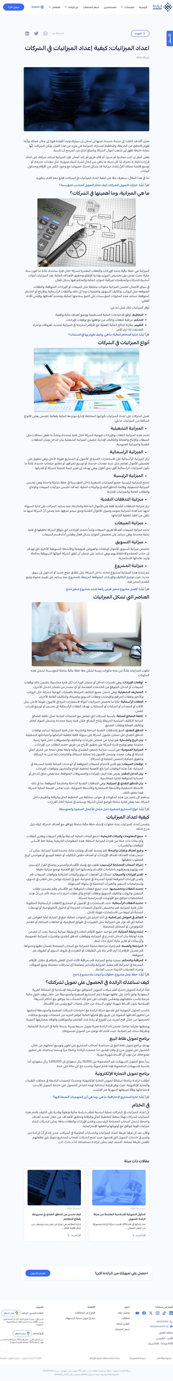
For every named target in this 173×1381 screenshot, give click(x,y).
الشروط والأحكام (164, 1358)
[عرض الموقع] (17, 1313)
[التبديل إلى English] (38, 7)
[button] (45, 33)
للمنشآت (127, 7)
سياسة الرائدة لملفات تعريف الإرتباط (105, 1358)
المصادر (54, 7)
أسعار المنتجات (91, 7)
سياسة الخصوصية (138, 1358)
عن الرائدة (71, 7)
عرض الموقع (9, 1313)
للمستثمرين (110, 7)
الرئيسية (143, 7)
